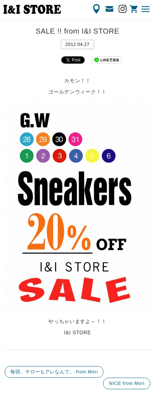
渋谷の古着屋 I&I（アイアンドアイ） (32, 9)
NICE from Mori (127, 383)
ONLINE (134, 9)
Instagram (123, 9)
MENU (146, 9)
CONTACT (110, 9)
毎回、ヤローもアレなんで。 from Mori (54, 371)
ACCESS (97, 9)
